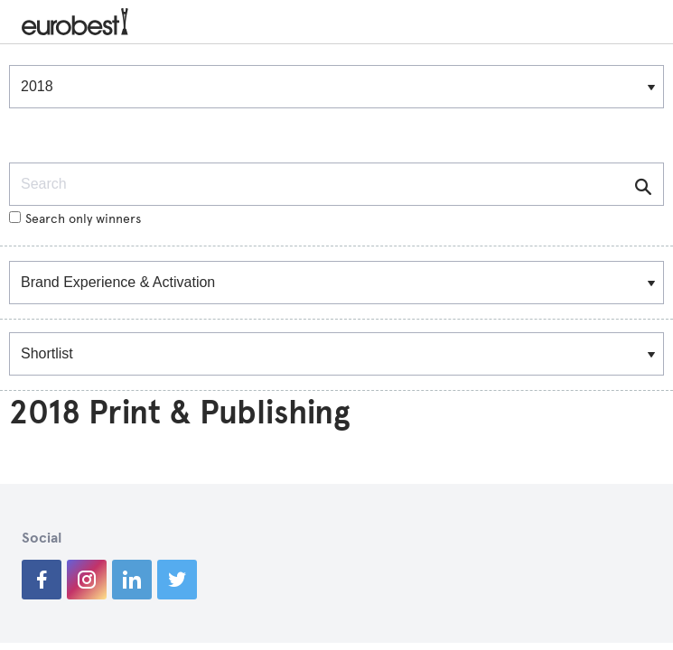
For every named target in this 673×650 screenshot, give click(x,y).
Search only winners (75, 219)
